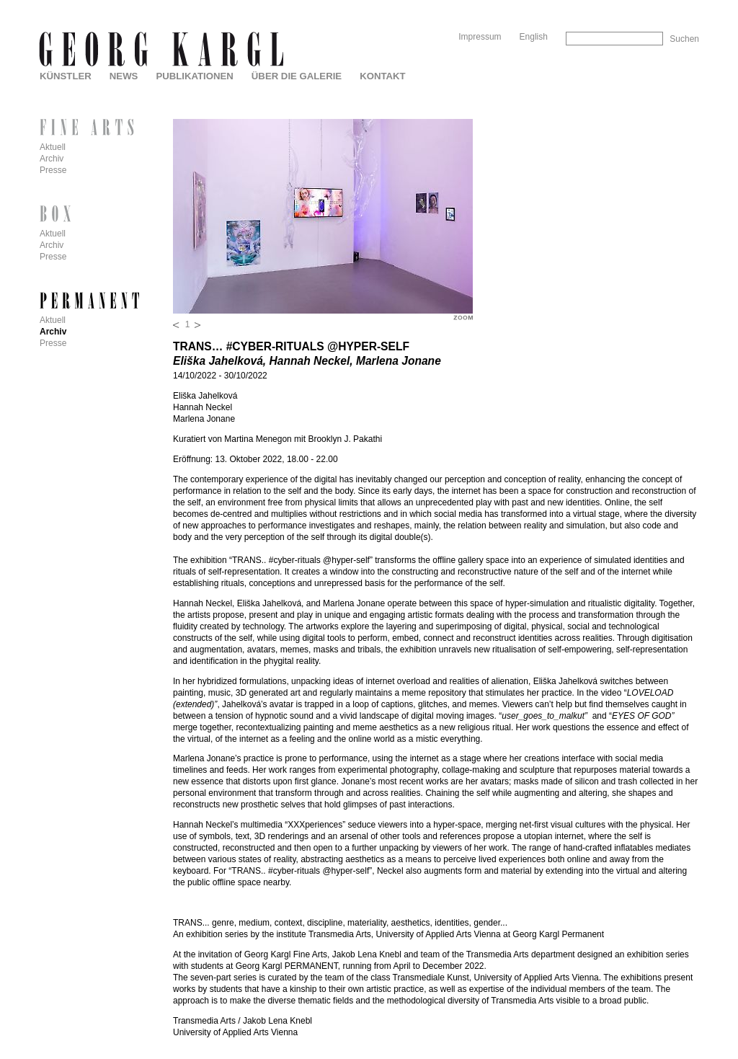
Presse (53, 170)
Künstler (66, 76)
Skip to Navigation (671, 5)
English (534, 37)
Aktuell (53, 147)
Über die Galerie (297, 76)
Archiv (51, 159)
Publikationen (194, 76)
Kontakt (382, 76)
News (124, 76)
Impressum (479, 37)
